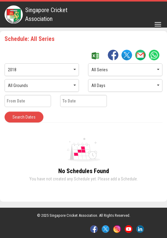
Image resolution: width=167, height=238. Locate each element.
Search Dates (24, 117)
